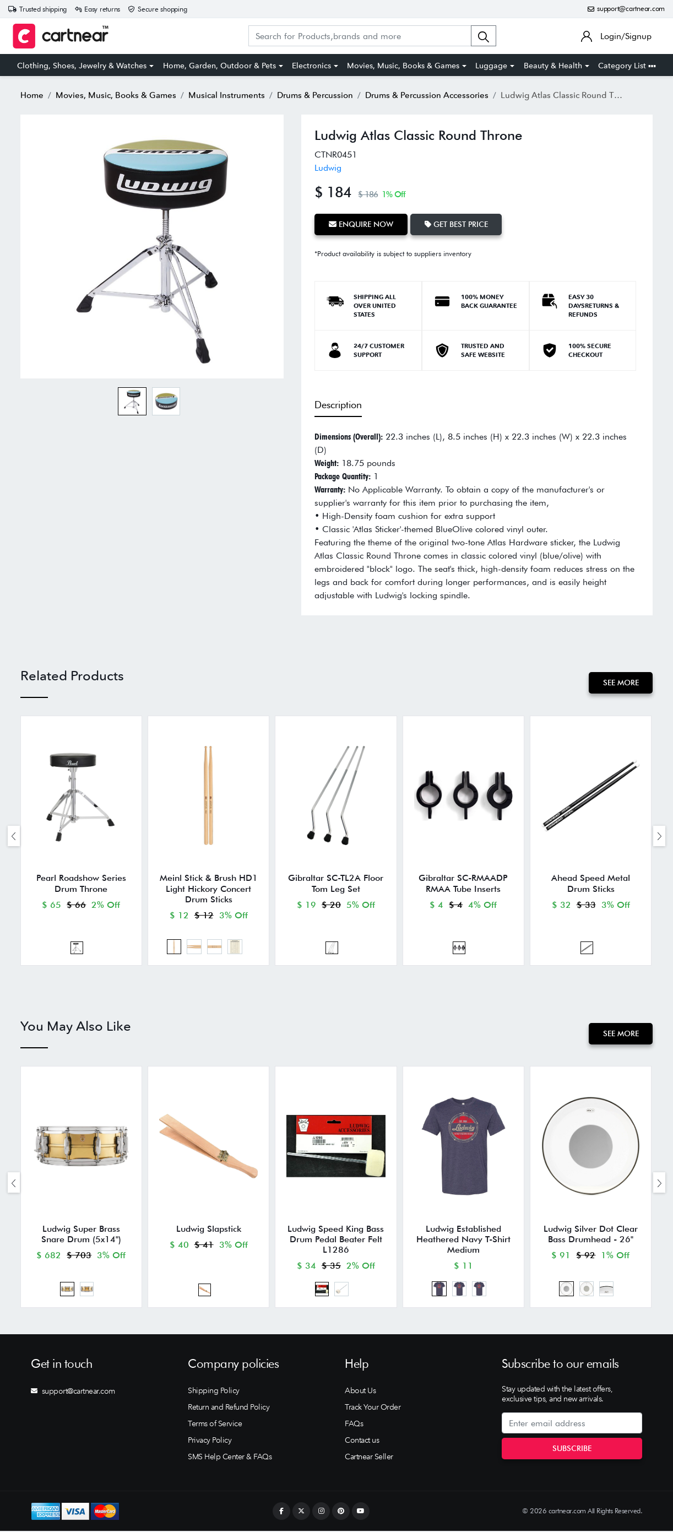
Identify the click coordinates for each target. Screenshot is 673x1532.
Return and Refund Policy (228, 1408)
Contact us (362, 1441)
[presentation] (14, 836)
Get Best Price (456, 224)
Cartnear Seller (369, 1458)
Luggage (491, 66)
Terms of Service (215, 1425)
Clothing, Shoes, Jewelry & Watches (81, 66)
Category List (627, 66)
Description (338, 404)
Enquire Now (361, 224)
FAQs (354, 1425)
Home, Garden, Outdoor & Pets (219, 66)
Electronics (311, 66)
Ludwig (327, 168)
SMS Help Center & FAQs (230, 1458)
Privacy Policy (209, 1441)
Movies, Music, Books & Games (403, 66)
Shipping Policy (214, 1391)
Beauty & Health (553, 66)
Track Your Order (372, 1408)
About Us (360, 1391)
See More (620, 682)
